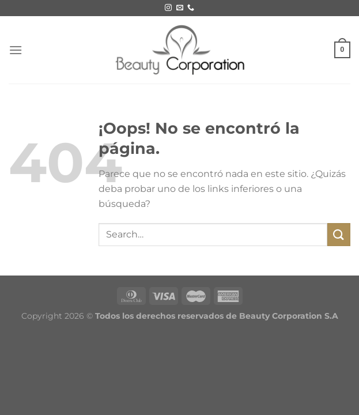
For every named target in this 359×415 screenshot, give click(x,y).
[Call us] (190, 8)
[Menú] (15, 50)
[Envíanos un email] (179, 8)
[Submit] (338, 234)
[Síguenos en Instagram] (168, 8)
